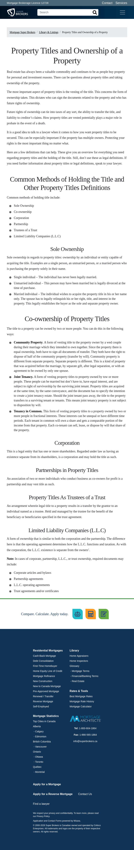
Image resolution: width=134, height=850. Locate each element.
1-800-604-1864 (87, 728)
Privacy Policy (43, 816)
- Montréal (39, 772)
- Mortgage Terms (79, 671)
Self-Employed (41, 706)
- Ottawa (38, 756)
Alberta (37, 726)
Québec (37, 766)
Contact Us (85, 794)
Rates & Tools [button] (79, 691)
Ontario (37, 751)
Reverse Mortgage (43, 701)
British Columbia (42, 741)
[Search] (67, 12)
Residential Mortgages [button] (48, 650)
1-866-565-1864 (88, 734)
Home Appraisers (79, 655)
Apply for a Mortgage (47, 784)
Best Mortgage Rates (81, 696)
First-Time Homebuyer (45, 666)
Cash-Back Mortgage (44, 655)
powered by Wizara (71, 821)
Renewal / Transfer (43, 696)
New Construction (42, 681)
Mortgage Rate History (82, 701)
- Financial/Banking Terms (84, 676)
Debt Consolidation (43, 661)
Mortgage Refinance (44, 676)
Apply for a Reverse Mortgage (53, 794)
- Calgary (38, 731)
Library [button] (74, 650)
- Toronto (38, 761)
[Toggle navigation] (122, 12)
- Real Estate (77, 681)
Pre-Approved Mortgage (46, 691)
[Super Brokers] (11, 12)
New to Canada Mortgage (47, 686)
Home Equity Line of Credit (47, 671)
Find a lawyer (41, 803)
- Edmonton (39, 736)
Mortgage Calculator (81, 706)
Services (121, 3)
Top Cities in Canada (44, 721)
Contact (107, 3)
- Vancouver (40, 746)
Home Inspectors (79, 661)
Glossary (74, 666)
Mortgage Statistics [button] (46, 716)
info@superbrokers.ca (85, 741)
